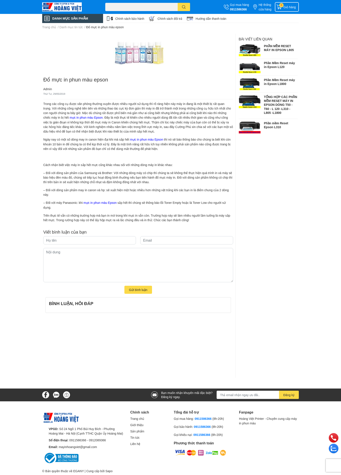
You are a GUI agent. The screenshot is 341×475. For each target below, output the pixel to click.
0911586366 (238, 9)
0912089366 (97, 440)
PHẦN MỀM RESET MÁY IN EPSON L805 (279, 48)
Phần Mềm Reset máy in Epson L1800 (279, 82)
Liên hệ (135, 444)
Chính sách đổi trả (169, 18)
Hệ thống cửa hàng (265, 7)
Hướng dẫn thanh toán (211, 18)
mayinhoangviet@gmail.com (78, 447)
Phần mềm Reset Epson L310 (276, 125)
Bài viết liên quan (255, 39)
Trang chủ (137, 418)
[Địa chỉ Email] (258, 395)
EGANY (78, 471)
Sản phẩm (137, 431)
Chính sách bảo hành (129, 18)
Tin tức (135, 437)
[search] (184, 7)
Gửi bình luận (138, 290)
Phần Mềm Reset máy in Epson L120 (279, 65)
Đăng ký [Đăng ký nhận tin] (288, 395)
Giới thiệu (137, 425)
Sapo (109, 471)
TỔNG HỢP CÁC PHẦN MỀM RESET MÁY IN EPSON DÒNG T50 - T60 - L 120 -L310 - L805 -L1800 (280, 105)
